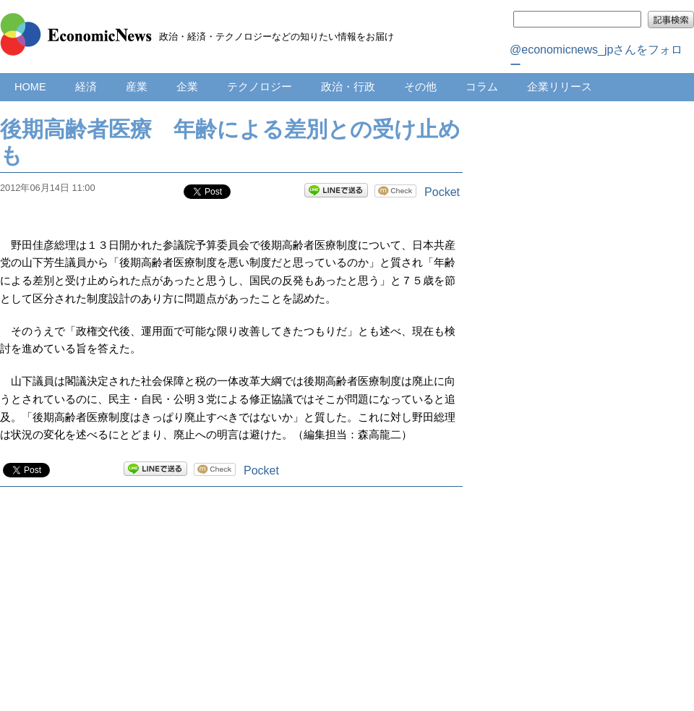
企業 (187, 87)
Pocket (442, 192)
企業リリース (559, 87)
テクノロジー (259, 87)
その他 (420, 87)
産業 (136, 87)
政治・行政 (348, 87)
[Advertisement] (231, 613)
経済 (86, 87)
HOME (30, 87)
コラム (482, 87)
